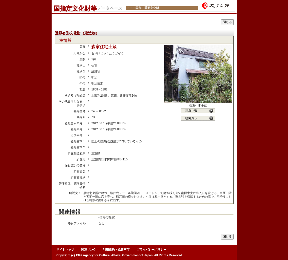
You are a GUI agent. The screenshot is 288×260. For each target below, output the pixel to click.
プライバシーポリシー (151, 249)
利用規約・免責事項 (116, 249)
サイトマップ (65, 249)
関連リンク (88, 249)
